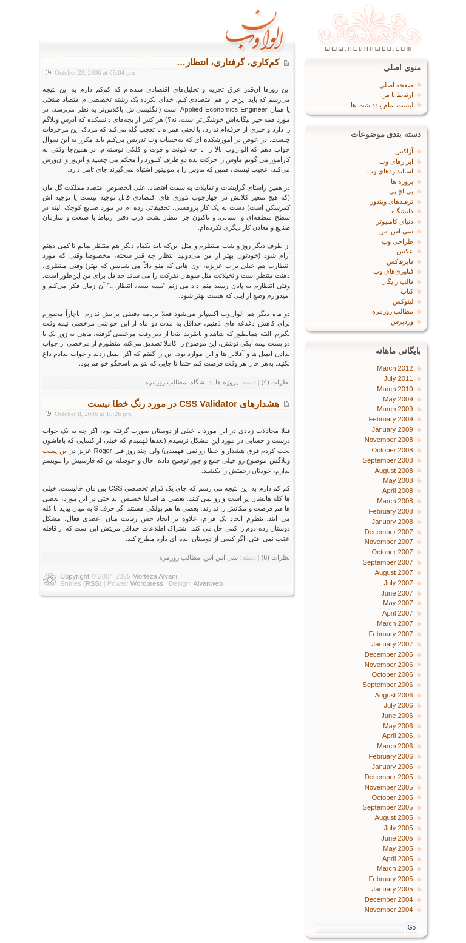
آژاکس (404, 151)
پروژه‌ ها (226, 382)
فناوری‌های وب (393, 271)
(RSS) (92, 583)
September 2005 (388, 807)
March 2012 (395, 368)
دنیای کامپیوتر (394, 221)
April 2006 (397, 735)
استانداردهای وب (390, 171)
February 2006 (391, 756)
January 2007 (392, 644)
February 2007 (391, 633)
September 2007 (388, 562)
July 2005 (398, 827)
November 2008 (389, 439)
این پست (55, 450)
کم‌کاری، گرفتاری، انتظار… (228, 62)
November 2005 (389, 787)
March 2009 (395, 408)
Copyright (74, 576)
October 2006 (392, 674)
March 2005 (395, 868)
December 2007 (389, 531)
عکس (405, 251)
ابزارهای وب (396, 161)
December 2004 (389, 899)
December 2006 (389, 654)
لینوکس (403, 301)
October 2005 (392, 797)
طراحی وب (397, 241)
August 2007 (394, 572)
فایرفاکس (400, 261)
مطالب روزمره (165, 382)
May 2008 (398, 480)
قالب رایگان (397, 281)
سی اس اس (221, 557)
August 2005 (394, 817)
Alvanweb (208, 583)
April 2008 (397, 490)
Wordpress (146, 583)
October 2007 (392, 551)
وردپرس (402, 321)
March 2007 (395, 623)
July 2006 (398, 705)
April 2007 (397, 613)
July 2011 (398, 378)
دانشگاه (201, 382)
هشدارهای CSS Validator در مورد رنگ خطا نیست (183, 404)
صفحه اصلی (396, 85)
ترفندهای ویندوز (391, 201)
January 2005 (392, 889)
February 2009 (391, 419)
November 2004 (389, 909)
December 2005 (389, 776)
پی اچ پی (401, 191)
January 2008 (392, 521)
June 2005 (397, 838)
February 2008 (391, 511)
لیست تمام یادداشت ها (382, 105)
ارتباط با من (397, 94)
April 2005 (397, 858)
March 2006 (395, 746)
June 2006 (397, 715)
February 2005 (391, 878)
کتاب (406, 291)
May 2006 (398, 726)
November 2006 (389, 664)
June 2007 (397, 593)
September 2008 (388, 460)
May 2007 (398, 602)
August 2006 (394, 695)
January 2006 (392, 766)
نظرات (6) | (274, 557)
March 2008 (395, 501)
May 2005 (398, 848)
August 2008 (394, 470)
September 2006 (388, 684)
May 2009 (398, 399)
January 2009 (392, 429)
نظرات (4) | (274, 382)
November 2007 (389, 541)
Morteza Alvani (154, 576)
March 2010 (395, 388)
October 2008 (392, 450)
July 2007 (398, 582)
